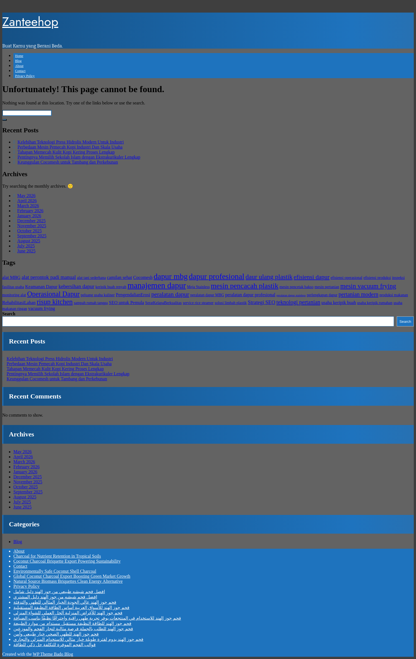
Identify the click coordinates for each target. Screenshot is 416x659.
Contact (20, 71)
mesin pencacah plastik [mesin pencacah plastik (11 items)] (244, 286)
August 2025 (28, 240)
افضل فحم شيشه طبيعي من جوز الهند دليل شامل (59, 591)
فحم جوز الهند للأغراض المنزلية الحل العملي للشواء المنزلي (67, 612)
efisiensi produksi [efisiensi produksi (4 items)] (377, 278)
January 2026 (29, 215)
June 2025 (26, 251)
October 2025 (29, 230)
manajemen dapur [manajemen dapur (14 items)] (157, 285)
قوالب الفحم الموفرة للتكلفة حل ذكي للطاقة (54, 644)
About (19, 66)
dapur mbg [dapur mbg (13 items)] (171, 276)
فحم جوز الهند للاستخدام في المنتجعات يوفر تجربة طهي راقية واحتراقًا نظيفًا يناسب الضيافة (97, 618)
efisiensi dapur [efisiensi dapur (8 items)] (312, 276)
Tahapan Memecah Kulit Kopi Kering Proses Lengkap (66, 152)
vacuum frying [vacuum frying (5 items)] (41, 308)
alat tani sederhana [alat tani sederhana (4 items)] (91, 278)
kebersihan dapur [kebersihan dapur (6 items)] (76, 286)
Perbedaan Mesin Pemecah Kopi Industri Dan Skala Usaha (70, 147)
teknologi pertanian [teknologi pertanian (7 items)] (298, 302)
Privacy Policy (25, 76)
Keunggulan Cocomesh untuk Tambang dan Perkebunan (68, 162)
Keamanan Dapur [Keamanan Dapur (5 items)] (41, 286)
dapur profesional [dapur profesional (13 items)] (216, 276)
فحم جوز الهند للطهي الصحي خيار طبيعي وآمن (56, 634)
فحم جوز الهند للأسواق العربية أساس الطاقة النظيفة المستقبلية (71, 607)
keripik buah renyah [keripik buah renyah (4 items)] (110, 287)
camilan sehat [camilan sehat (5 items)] (119, 277)
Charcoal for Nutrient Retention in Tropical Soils (57, 556)
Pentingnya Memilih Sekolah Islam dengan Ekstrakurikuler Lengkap (79, 157)
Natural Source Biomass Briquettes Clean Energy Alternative (68, 581)
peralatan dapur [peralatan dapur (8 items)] (170, 294)
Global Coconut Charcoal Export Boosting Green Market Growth (71, 576)
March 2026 (28, 205)
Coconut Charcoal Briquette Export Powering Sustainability (67, 561)
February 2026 (30, 210)
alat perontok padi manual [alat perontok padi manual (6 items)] (48, 277)
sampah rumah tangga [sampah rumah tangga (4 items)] (91, 303)
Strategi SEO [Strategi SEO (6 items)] (261, 302)
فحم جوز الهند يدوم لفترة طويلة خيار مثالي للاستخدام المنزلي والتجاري (78, 639)
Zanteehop (30, 22)
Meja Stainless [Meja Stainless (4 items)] (198, 287)
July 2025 (26, 245)
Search (8, 313)
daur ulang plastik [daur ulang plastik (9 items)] (269, 276)
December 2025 (31, 220)
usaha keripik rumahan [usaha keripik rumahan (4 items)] (374, 303)
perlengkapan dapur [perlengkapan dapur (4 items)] (322, 295)
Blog (18, 61)
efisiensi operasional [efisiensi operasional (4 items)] (346, 278)
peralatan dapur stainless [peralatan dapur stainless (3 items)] (291, 295)
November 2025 (31, 225)
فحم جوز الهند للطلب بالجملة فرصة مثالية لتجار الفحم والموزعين (73, 628)
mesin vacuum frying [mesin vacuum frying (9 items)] (368, 286)
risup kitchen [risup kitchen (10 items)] (55, 301)
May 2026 (26, 195)
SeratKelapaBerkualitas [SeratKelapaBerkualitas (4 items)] (163, 303)
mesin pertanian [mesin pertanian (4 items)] (326, 287)
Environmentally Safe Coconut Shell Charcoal (54, 571)
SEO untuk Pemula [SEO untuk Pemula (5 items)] (126, 302)
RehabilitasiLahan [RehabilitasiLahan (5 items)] (19, 302)
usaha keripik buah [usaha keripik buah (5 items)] (338, 302)
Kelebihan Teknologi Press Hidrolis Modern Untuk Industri (71, 142)
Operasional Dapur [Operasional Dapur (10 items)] (53, 294)
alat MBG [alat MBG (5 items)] (11, 277)
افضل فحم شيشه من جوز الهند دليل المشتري (55, 596)
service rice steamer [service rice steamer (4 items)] (198, 303)
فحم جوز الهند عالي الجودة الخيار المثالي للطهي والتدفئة (64, 602)
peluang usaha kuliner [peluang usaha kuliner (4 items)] (98, 295)
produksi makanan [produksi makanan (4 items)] (393, 295)
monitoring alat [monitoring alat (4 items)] (14, 295)
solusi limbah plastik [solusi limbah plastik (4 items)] (231, 303)
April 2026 (27, 200)
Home (19, 56)
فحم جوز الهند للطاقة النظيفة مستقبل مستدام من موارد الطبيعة (72, 623)
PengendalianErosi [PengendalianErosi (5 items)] (133, 294)
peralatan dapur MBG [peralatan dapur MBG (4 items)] (207, 295)
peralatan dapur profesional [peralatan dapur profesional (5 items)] (250, 294)
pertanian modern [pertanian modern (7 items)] (358, 294)
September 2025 (31, 235)
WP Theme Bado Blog (53, 654)
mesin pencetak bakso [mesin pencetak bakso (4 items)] (297, 287)
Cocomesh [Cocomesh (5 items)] (142, 277)
